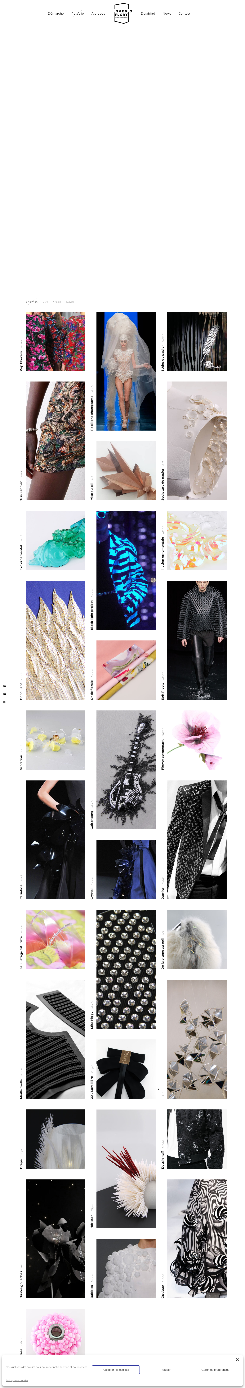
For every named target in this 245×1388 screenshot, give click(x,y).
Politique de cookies (17, 1380)
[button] (237, 1360)
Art (163, 463)
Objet (163, 338)
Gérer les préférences (215, 1369)
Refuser (166, 1369)
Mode (21, 344)
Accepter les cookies (116, 1369)
